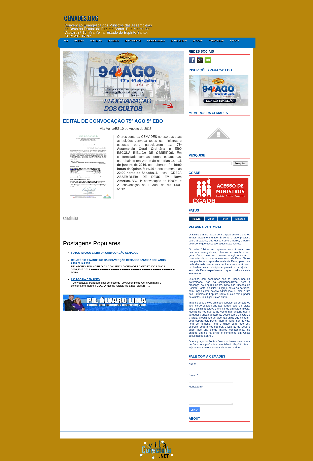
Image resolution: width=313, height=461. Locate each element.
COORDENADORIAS (156, 41)
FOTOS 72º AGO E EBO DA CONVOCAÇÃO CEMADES (104, 252)
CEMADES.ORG (81, 18)
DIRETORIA (79, 41)
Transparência (216, 41)
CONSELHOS (96, 41)
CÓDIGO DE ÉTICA (179, 41)
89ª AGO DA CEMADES (85, 279)
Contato (234, 41)
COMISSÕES (113, 41)
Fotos (224, 219)
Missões (240, 219)
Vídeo (211, 219)
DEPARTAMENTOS (133, 41)
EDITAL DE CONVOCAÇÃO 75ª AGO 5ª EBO (113, 121)
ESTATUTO (198, 41)
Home (65, 41)
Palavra (196, 219)
